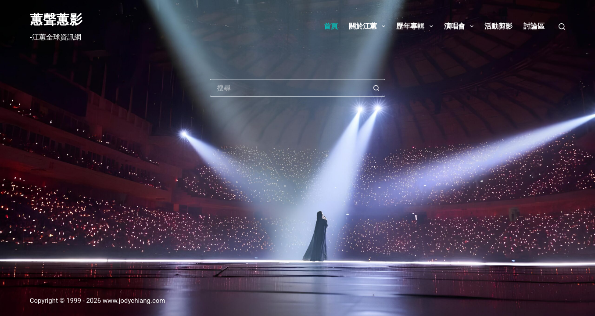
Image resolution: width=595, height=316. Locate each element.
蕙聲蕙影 (56, 19)
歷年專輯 (416, 26)
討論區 (534, 26)
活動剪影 (498, 26)
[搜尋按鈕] (376, 88)
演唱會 (460, 26)
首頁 (331, 26)
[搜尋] (562, 26)
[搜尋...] (289, 88)
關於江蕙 (369, 26)
